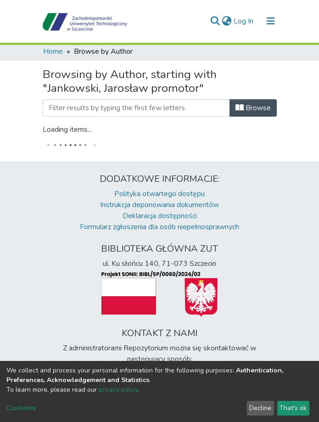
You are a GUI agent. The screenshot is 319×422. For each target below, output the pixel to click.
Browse (253, 108)
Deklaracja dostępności (160, 216)
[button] (227, 21)
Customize (21, 408)
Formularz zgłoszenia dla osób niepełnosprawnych (159, 227)
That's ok (293, 408)
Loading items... (67, 129)
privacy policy (118, 389)
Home (53, 51)
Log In (244, 21)
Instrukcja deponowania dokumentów (159, 205)
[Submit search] (215, 21)
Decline (260, 408)
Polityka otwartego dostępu (159, 194)
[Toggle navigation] (271, 21)
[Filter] (136, 108)
